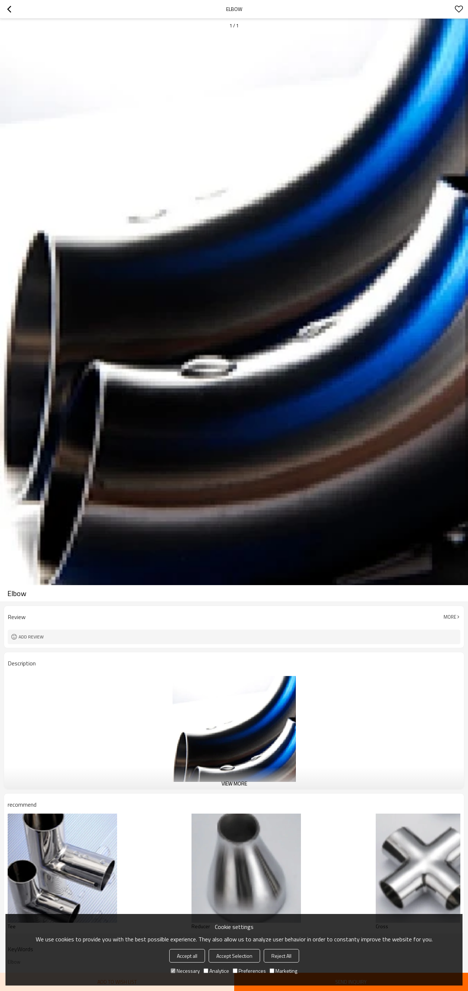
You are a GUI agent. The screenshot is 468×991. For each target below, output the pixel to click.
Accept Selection (234, 956)
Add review (31, 636)
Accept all (187, 956)
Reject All (281, 956)
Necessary (185, 971)
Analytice (216, 971)
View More (234, 783)
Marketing (283, 971)
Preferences (249, 971)
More (450, 617)
